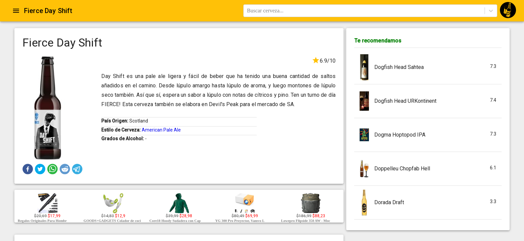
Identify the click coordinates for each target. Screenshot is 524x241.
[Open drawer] (16, 11)
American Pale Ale (161, 130)
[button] (27, 169)
